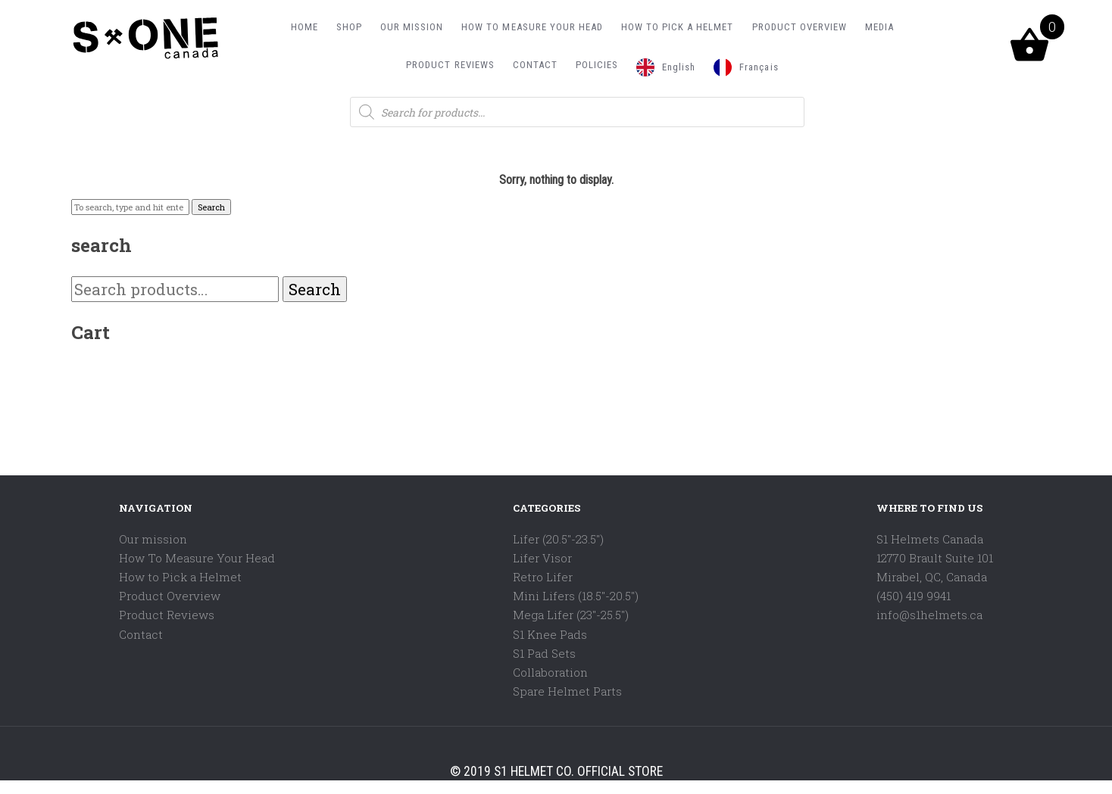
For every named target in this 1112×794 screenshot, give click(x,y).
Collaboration (550, 672)
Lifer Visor (542, 557)
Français (758, 67)
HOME (304, 27)
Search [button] (211, 207)
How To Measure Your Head (197, 557)
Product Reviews (166, 614)
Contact (141, 634)
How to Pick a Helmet (180, 576)
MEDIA (879, 27)
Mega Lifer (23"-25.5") (571, 614)
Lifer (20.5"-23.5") (558, 538)
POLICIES (597, 64)
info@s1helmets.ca (929, 614)
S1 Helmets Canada (929, 538)
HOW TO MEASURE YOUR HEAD (532, 27)
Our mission (153, 538)
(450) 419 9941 (913, 595)
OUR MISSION (411, 27)
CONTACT (535, 64)
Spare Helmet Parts (567, 691)
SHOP (349, 27)
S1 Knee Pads (550, 634)
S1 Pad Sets (544, 653)
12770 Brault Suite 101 (934, 557)
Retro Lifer (543, 576)
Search (315, 289)
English (678, 67)
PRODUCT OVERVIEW (799, 27)
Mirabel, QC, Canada (931, 576)
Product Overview (169, 595)
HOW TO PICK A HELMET (677, 27)
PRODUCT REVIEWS (450, 64)
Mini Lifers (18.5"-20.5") (576, 595)
